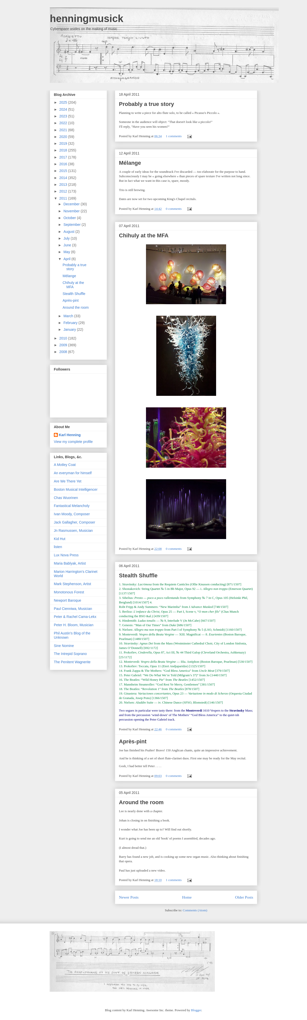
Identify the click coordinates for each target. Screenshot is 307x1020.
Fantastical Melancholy (71, 506)
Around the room (141, 802)
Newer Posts (128, 897)
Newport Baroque (67, 600)
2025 (63, 102)
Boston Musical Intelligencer (75, 489)
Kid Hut (59, 539)
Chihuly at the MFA (144, 235)
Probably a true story (146, 104)
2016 (63, 164)
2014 (63, 178)
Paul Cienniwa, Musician (73, 609)
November (71, 211)
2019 (63, 143)
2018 (63, 150)
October (70, 218)
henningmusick (86, 18)
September (72, 225)
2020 (63, 137)
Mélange (130, 163)
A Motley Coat (65, 465)
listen (58, 547)
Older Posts (244, 897)
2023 (63, 116)
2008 (63, 352)
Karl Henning (70, 435)
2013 (63, 185)
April (67, 259)
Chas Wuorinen (66, 498)
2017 (63, 157)
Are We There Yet (67, 481)
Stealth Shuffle (138, 575)
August (69, 232)
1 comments (174, 136)
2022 (63, 123)
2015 (63, 171)
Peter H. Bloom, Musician (73, 625)
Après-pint (132, 741)
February (70, 323)
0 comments (174, 209)
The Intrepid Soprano (70, 654)
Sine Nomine (64, 646)
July (67, 238)
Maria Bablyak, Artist (70, 563)
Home (187, 897)
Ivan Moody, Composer (72, 514)
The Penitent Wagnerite (72, 662)
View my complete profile (73, 442)
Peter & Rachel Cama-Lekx (75, 617)
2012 (63, 191)
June (67, 245)
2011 (63, 198)
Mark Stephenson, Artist (72, 584)
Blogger (196, 1010)
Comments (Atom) (195, 910)
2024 (63, 109)
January (70, 329)
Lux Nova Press (66, 555)
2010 (63, 338)
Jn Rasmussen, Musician (73, 531)
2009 (63, 345)
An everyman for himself (73, 473)
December (71, 204)
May (67, 252)
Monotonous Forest (69, 592)
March (68, 316)
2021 (63, 130)
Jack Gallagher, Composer (74, 522)
